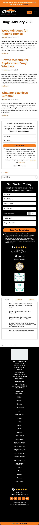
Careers (19, 478)
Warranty (19, 400)
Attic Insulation (19, 439)
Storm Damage (19, 435)
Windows (19, 425)
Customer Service (19, 407)
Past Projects (19, 481)
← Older (5, 172)
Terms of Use (33, 160)
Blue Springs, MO (19, 446)
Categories (19, 299)
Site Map (23, 502)
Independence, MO (19, 450)
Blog (19, 471)
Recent (7, 299)
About (19, 467)
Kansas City (19, 391)
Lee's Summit (19, 372)
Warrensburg (19, 382)
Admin (5, 37)
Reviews (19, 474)
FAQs (19, 411)
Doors (19, 428)
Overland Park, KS (19, 457)
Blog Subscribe (20, 145)
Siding (19, 422)
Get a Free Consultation (19, 523)
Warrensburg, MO (19, 460)
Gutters (19, 432)
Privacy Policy (21, 162)
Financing (19, 404)
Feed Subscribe (19, 166)
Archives (31, 299)
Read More (4, 53)
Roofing (19, 418)
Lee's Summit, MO (19, 453)
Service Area (19, 443)
